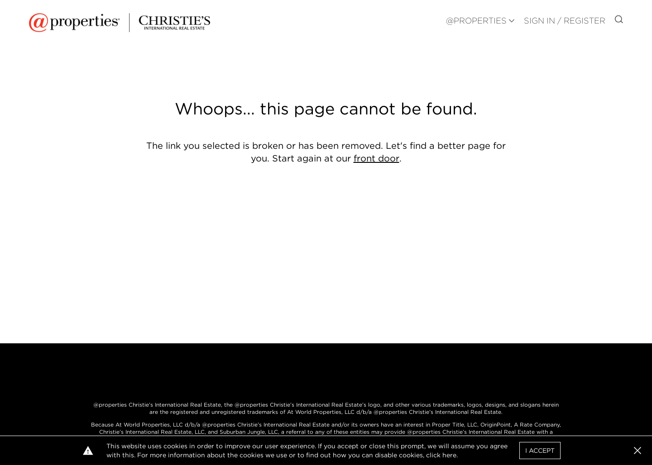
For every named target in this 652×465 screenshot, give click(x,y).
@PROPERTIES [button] (476, 20)
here (449, 455)
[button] (637, 450)
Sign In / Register (564, 20)
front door (376, 158)
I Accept (540, 450)
